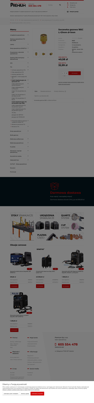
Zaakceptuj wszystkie (37, 393)
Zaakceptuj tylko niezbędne (11, 393)
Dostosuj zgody (25, 393)
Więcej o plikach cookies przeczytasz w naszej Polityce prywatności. (21, 389)
